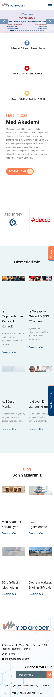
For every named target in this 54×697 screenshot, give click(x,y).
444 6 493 (8, 654)
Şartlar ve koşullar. (33, 693)
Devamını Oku (21, 171)
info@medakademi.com (15, 659)
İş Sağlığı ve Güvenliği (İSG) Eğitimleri (39, 316)
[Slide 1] (12, 30)
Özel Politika (17, 693)
